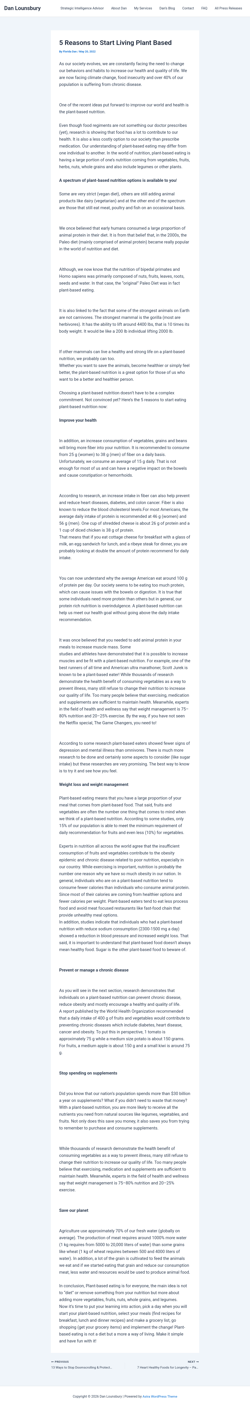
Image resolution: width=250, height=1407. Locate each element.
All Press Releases (228, 8)
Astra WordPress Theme (160, 1396)
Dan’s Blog (169, 8)
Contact (190, 8)
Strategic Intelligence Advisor (86, 8)
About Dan (123, 8)
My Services (146, 8)
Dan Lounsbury (22, 8)
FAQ (205, 8)
